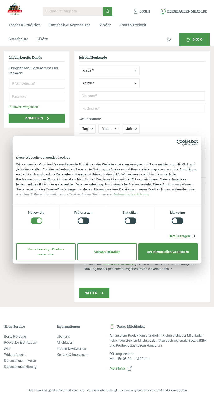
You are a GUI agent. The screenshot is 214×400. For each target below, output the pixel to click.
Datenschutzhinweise (118, 264)
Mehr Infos (118, 368)
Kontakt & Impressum (73, 355)
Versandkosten (96, 390)
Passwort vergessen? (24, 107)
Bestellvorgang (15, 336)
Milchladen (65, 343)
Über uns (63, 336)
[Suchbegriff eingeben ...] (73, 11)
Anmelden (38, 118)
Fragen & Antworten (71, 349)
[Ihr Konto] (141, 11)
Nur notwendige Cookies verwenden (46, 252)
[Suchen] (107, 11)
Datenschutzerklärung (131, 194)
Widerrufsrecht (15, 355)
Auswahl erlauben (107, 252)
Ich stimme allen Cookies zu (168, 252)
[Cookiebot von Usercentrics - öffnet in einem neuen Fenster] (179, 142)
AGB (7, 349)
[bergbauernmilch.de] (184, 11)
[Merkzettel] (169, 39)
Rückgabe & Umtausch (21, 343)
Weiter (95, 293)
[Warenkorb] (194, 39)
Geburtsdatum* (90, 119)
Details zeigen (179, 236)
